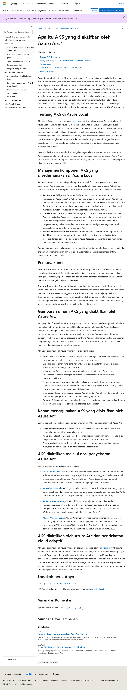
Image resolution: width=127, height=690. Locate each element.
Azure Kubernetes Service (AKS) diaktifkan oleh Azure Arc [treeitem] (17, 38)
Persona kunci (45, 64)
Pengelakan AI (8, 680)
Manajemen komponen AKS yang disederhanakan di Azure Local (65, 60)
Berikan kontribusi (50, 680)
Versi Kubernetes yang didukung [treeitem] (20, 61)
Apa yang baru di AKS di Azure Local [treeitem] (19, 77)
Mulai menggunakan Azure (111, 10)
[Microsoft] (5, 3)
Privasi (63, 680)
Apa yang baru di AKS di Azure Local (59, 583)
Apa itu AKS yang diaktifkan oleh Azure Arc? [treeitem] (20, 49)
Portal (94, 10)
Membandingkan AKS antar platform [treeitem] (18, 56)
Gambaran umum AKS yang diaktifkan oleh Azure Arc (61, 67)
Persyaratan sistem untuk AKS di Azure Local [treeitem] (20, 84)
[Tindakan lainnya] (122, 29)
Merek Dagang (9, 684)
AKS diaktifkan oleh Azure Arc (64, 28)
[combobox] (18, 32)
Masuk (121, 3)
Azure (47, 28)
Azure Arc (77, 121)
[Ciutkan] (32, 26)
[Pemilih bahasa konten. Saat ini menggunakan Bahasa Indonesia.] (12, 674)
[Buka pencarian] (114, 3)
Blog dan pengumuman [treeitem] (16, 68)
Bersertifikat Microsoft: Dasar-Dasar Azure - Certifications (61, 647)
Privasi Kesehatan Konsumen (82, 680)
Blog (36, 680)
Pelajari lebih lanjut (96, 589)
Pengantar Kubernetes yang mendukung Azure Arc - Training (62, 634)
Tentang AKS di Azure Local (51, 57)
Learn (40, 28)
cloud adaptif (104, 547)
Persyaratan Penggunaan (108, 680)
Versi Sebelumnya (24, 680)
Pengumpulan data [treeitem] (14, 65)
